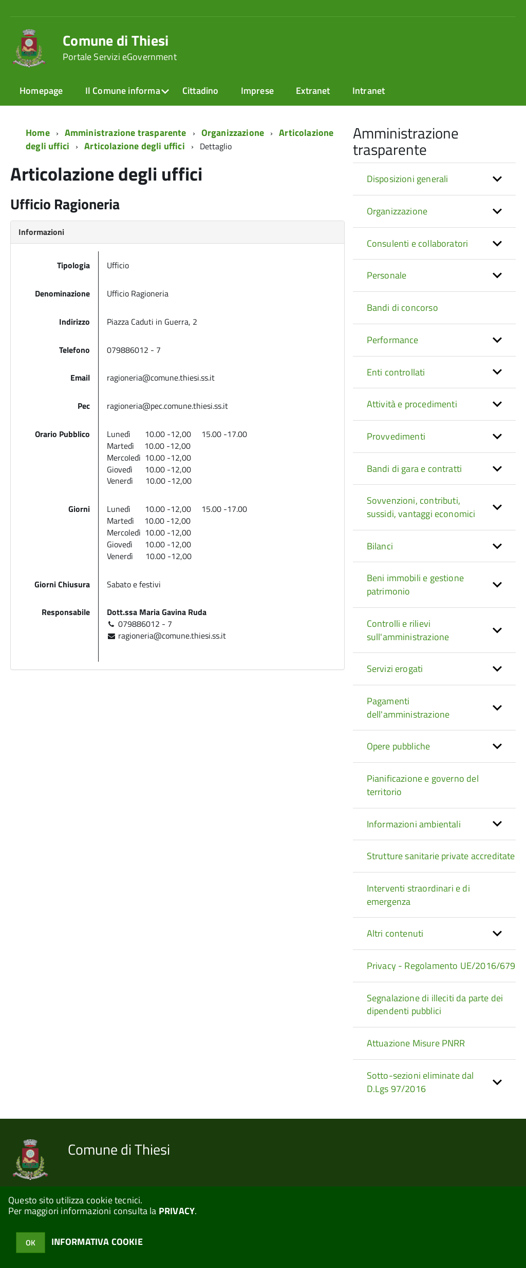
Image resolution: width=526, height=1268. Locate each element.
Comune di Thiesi (120, 47)
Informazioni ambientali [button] (414, 824)
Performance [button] (393, 340)
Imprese (257, 90)
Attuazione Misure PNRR (416, 1043)
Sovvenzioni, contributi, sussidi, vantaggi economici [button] (421, 507)
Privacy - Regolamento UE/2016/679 (441, 966)
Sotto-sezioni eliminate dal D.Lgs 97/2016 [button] (420, 1082)
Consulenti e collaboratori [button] (417, 243)
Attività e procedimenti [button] (412, 404)
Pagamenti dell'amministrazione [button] (408, 707)
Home (38, 133)
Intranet (368, 90)
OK (30, 1243)
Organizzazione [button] (397, 211)
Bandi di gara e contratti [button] (414, 468)
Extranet (313, 90)
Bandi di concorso (402, 307)
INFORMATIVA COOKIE (97, 1242)
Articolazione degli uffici (134, 146)
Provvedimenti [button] (396, 436)
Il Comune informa (122, 90)
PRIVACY (177, 1211)
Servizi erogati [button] (395, 669)
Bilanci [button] (380, 546)
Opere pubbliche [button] (398, 746)
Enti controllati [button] (396, 372)
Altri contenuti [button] (395, 933)
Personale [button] (387, 275)
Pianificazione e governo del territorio (423, 785)
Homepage (41, 90)
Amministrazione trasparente (125, 133)
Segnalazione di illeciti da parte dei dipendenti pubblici (435, 1004)
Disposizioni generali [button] (407, 179)
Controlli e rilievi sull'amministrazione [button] (408, 630)
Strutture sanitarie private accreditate (441, 856)
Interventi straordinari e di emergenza (418, 894)
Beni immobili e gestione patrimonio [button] (415, 584)
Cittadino (200, 90)
